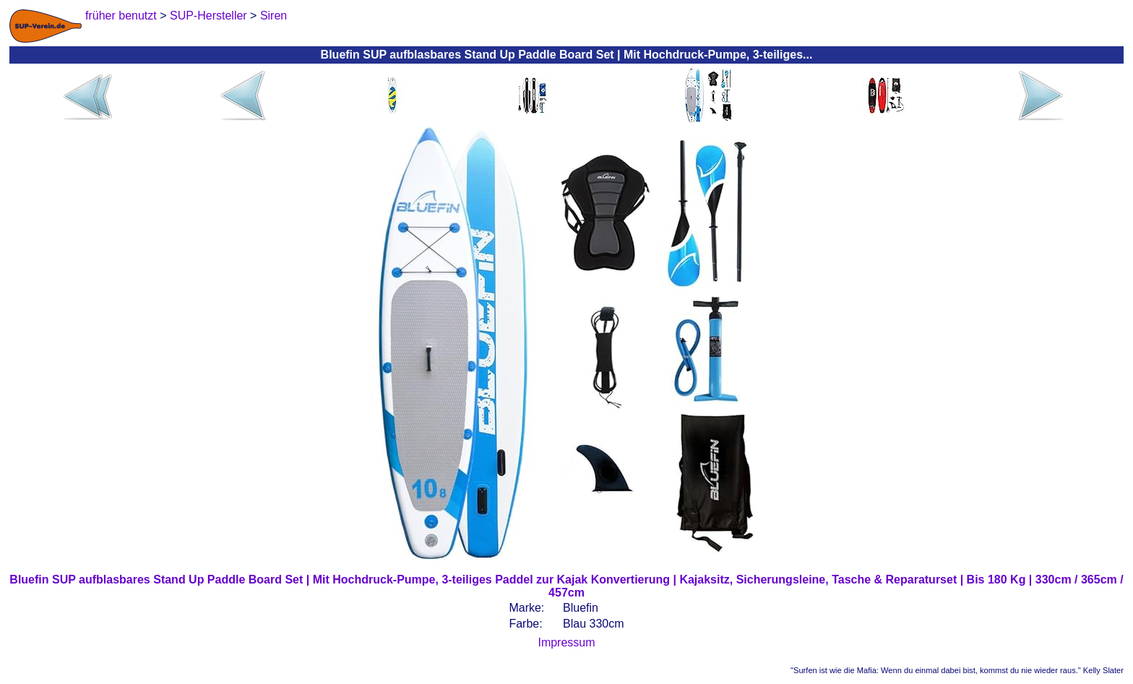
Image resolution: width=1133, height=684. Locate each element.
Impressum (566, 642)
